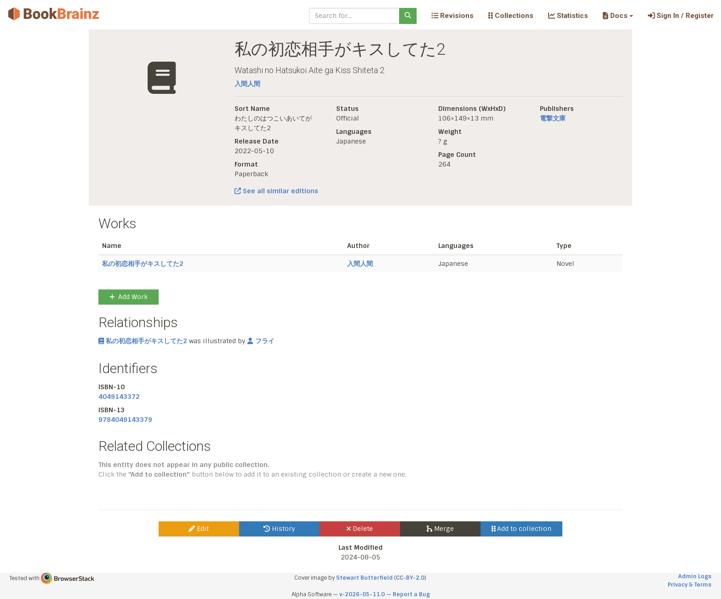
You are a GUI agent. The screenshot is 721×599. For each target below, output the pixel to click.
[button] (617, 15)
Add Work (128, 297)
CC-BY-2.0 (410, 578)
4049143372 (119, 396)
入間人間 (247, 84)
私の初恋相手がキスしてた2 (142, 263)
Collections (510, 16)
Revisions (452, 16)
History (279, 528)
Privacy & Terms (689, 584)
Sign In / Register (681, 16)
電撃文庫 (553, 118)
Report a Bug (411, 594)
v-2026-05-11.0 (362, 594)
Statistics (568, 16)
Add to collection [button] (522, 528)
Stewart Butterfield (364, 578)
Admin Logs (694, 576)
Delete (359, 528)
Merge (440, 528)
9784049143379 (125, 419)
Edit (199, 528)
